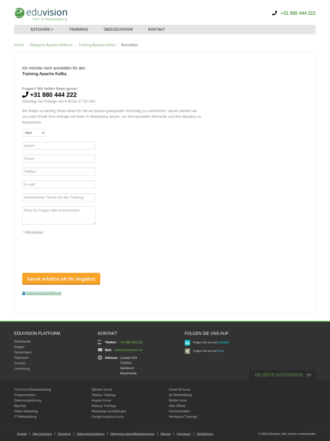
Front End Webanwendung (32, 389)
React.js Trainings (104, 406)
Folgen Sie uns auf (207, 343)
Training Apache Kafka (96, 45)
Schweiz (20, 363)
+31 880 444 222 (294, 13)
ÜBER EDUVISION (118, 29)
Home (19, 45)
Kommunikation (179, 411)
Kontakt (22, 433)
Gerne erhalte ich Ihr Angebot (61, 279)
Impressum (184, 433)
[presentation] (61, 249)
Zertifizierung (205, 433)
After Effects (177, 406)
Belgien (19, 347)
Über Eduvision (42, 433)
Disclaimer (64, 433)
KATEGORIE (42, 29)
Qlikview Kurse (102, 389)
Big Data (20, 406)
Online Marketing (26, 411)
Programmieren (25, 395)
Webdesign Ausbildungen (109, 411)
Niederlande (22, 341)
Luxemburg (22, 368)
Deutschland (22, 352)
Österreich (21, 358)
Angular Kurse (101, 400)
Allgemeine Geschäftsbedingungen (132, 433)
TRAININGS (78, 29)
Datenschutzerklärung (43, 293)
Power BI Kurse (179, 389)
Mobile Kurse (178, 400)
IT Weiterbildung (25, 417)
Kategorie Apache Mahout (51, 45)
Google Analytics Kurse (107, 417)
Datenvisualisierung (27, 400)
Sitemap (165, 433)
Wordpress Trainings (183, 417)
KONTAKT (156, 29)
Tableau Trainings (104, 395)
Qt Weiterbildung (180, 395)
